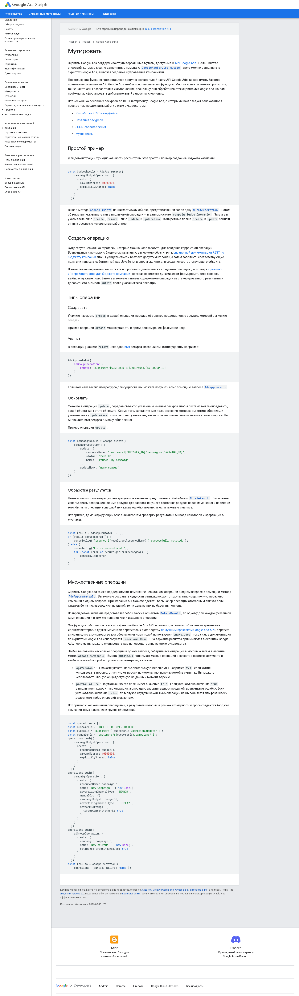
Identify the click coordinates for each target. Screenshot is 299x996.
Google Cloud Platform (164, 986)
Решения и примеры (81, 13)
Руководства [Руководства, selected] (13, 13)
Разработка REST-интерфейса (96, 113)
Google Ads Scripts (107, 41)
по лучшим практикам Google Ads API (188, 630)
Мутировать (84, 134)
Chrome (121, 986)
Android (103, 986)
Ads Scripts (30, 4)
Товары (86, 41)
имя (127, 347)
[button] (25, 109)
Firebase (138, 986)
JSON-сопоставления (91, 127)
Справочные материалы (45, 13)
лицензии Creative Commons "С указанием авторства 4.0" (174, 889)
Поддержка (108, 13)
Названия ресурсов (89, 120)
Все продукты (194, 986)
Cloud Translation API (158, 28)
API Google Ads (185, 63)
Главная (72, 41)
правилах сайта (131, 893)
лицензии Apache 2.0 (72, 893)
